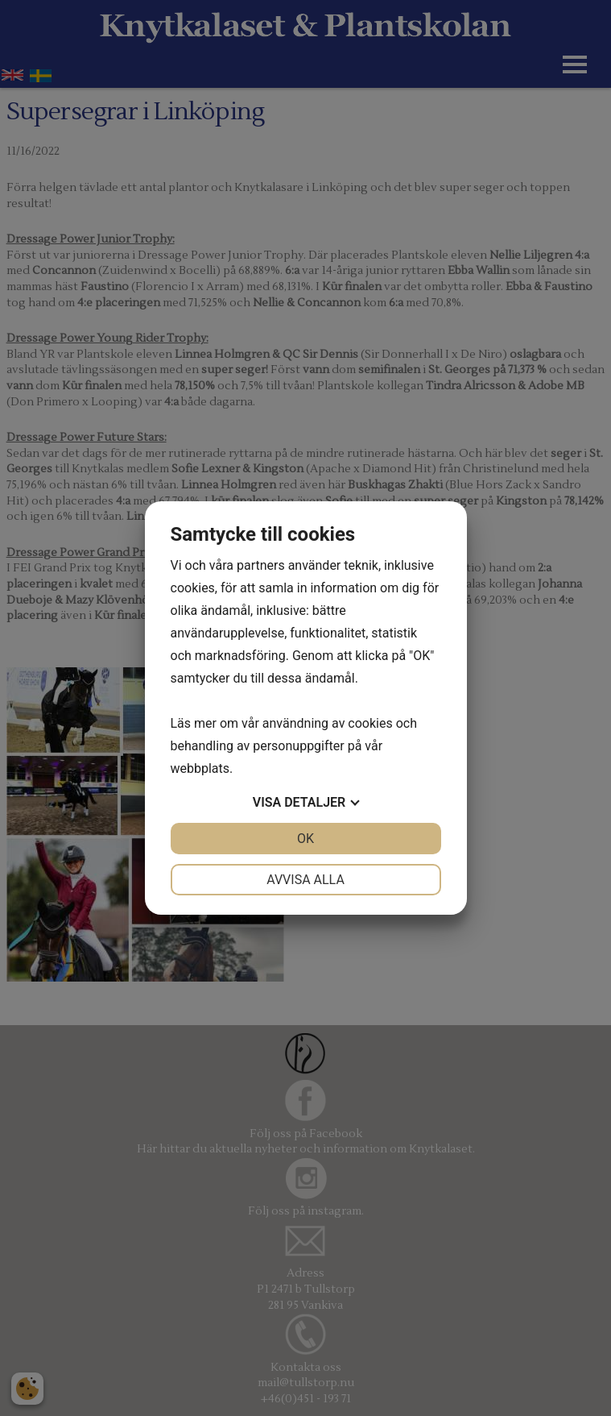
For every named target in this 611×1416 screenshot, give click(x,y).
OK (305, 838)
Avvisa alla (305, 879)
